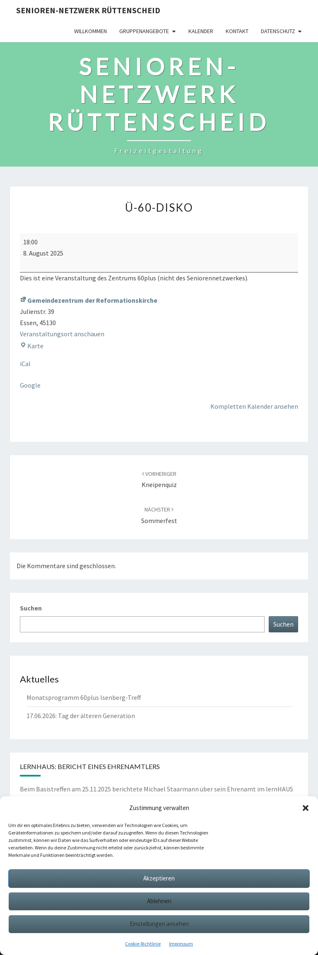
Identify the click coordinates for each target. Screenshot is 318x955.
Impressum (181, 944)
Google (30, 385)
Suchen (31, 608)
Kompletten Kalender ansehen (254, 406)
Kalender (200, 31)
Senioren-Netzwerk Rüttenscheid (88, 10)
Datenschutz (278, 31)
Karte (31, 346)
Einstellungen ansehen (159, 924)
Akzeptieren (159, 878)
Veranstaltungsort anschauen (62, 334)
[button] (305, 808)
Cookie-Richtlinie (143, 944)
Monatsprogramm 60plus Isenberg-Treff (83, 697)
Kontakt (237, 31)
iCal (25, 363)
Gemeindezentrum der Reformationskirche (88, 300)
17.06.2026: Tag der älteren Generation (80, 715)
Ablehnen (159, 901)
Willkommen (90, 31)
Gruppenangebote (144, 31)
